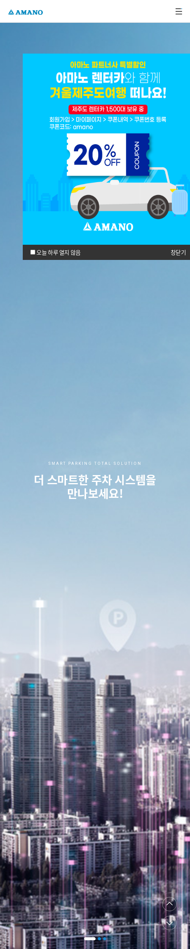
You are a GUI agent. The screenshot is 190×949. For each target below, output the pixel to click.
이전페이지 (169, 904)
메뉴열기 (178, 11)
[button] (90, 938)
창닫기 (178, 252)
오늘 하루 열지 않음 (58, 252)
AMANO (26, 11)
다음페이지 (169, 923)
